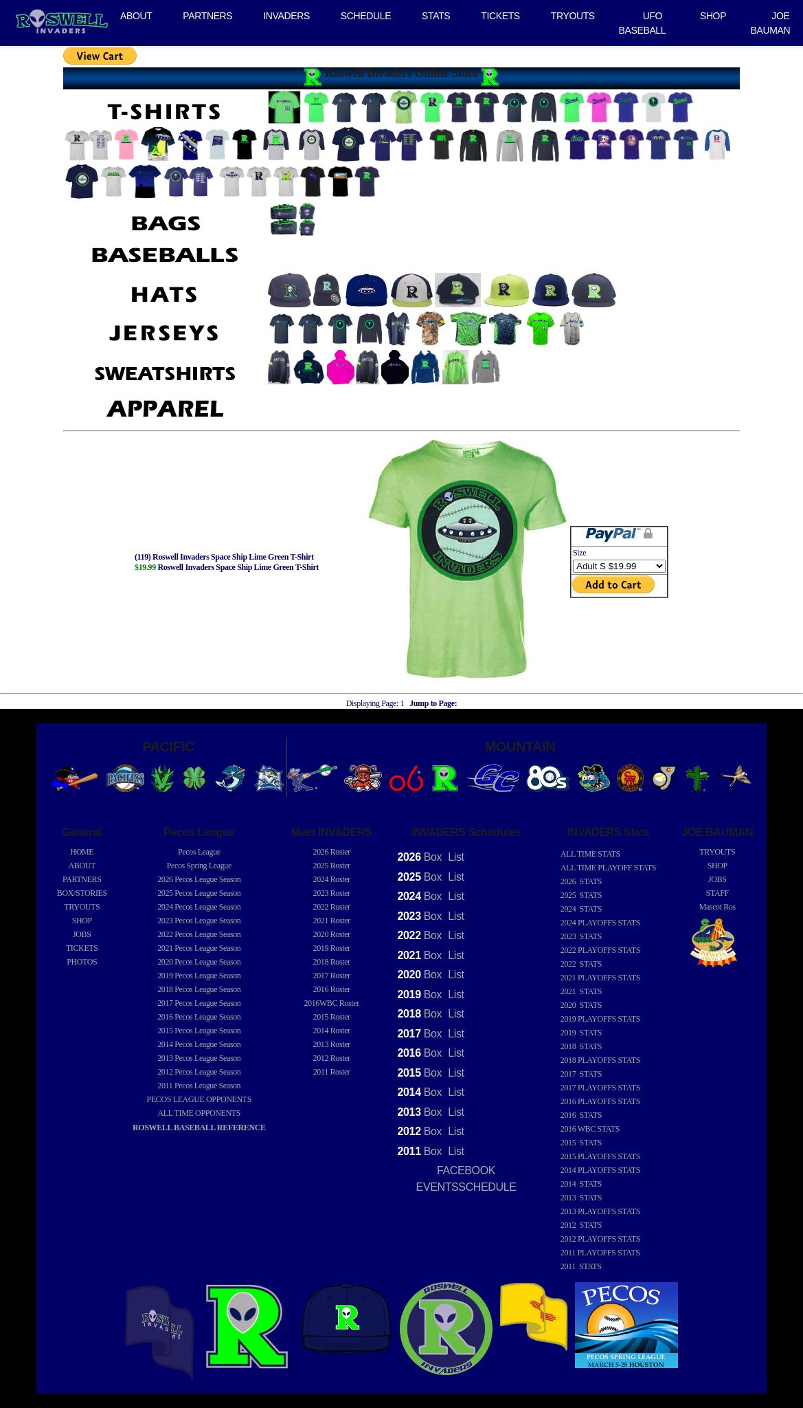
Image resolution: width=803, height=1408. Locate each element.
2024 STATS (581, 909)
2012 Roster (331, 1058)
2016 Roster (331, 989)
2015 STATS (581, 1142)
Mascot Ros (717, 907)
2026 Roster (331, 852)
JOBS (82, 934)
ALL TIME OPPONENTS (199, 1113)
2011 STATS (581, 1266)
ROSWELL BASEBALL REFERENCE (199, 1127)
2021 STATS (581, 991)
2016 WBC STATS (590, 1129)
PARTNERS (207, 15)
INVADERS (286, 15)
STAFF (717, 893)
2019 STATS (581, 1032)
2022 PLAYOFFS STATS (600, 950)
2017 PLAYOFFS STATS (600, 1087)
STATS (436, 15)
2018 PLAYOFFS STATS (600, 1060)
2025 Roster (331, 865)
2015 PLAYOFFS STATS (600, 1156)
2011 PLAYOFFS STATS (600, 1252)
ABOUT (136, 15)
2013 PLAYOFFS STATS (600, 1211)
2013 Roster (331, 1044)
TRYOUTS (573, 15)
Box (420, 857)
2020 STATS (581, 1005)
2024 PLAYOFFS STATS (600, 922)
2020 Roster (331, 934)
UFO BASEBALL (642, 23)
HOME (81, 852)
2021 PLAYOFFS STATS (600, 977)
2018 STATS (581, 1046)
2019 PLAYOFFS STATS (600, 1019)
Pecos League (199, 852)
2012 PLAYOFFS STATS (600, 1239)
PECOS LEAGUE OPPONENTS (199, 1099)
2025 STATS (581, 895)
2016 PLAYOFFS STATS (600, 1101)
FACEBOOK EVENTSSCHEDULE (466, 1179)
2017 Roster (331, 975)
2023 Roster (331, 893)
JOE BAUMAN (771, 23)
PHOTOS (82, 962)
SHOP (713, 15)
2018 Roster (331, 962)
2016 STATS (581, 1115)
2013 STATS (581, 1197)
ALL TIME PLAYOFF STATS (608, 867)
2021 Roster (331, 920)
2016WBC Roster (331, 1003)
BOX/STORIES (82, 893)
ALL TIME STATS (590, 854)
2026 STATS (581, 881)
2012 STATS (581, 1225)
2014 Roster (331, 1030)
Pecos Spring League (199, 865)
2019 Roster (331, 948)
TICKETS (500, 15)
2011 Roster (331, 1072)
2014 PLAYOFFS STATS (600, 1170)
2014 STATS (581, 1184)
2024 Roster (331, 879)
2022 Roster (331, 907)
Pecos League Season (198, 879)
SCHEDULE (366, 15)
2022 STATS (581, 964)
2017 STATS (581, 1074)
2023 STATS (581, 936)
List (454, 857)
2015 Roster (331, 1017)
